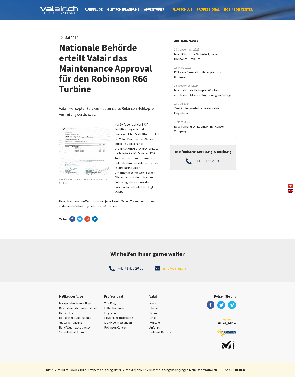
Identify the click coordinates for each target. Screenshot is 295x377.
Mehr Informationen (203, 370)
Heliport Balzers (160, 332)
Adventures (154, 9)
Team (153, 313)
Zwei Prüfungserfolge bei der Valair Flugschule (196, 110)
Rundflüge (94, 9)
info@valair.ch (174, 268)
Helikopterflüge (71, 296)
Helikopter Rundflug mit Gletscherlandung (75, 320)
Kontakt (154, 322)
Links (152, 317)
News (152, 303)
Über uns (155, 308)
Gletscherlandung (123, 9)
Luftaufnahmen (114, 308)
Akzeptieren (235, 370)
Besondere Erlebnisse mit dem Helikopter (78, 310)
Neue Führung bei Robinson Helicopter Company (199, 129)
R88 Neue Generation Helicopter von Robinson (197, 74)
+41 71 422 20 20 (207, 160)
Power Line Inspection (118, 317)
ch (290, 186)
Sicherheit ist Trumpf (73, 332)
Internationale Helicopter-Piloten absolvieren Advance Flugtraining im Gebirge (203, 92)
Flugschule (182, 9)
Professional (208, 9)
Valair (153, 296)
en (290, 191)
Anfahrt (154, 327)
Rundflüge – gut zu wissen (75, 327)
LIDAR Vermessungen (118, 322)
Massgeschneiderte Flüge (75, 303)
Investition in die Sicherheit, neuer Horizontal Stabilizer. (196, 56)
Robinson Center (238, 9)
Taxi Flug (110, 303)
